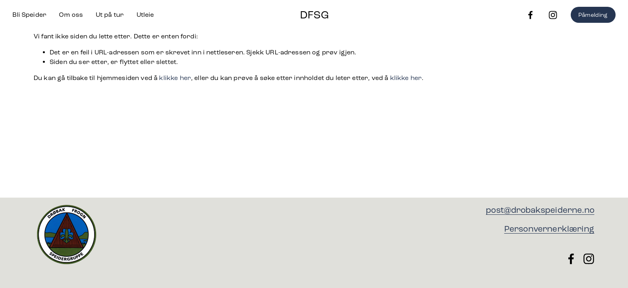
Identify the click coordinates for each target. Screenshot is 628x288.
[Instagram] (553, 15)
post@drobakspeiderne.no (540, 210)
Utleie (145, 14)
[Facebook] (530, 15)
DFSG (314, 15)
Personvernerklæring (549, 229)
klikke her (175, 78)
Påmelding (593, 15)
